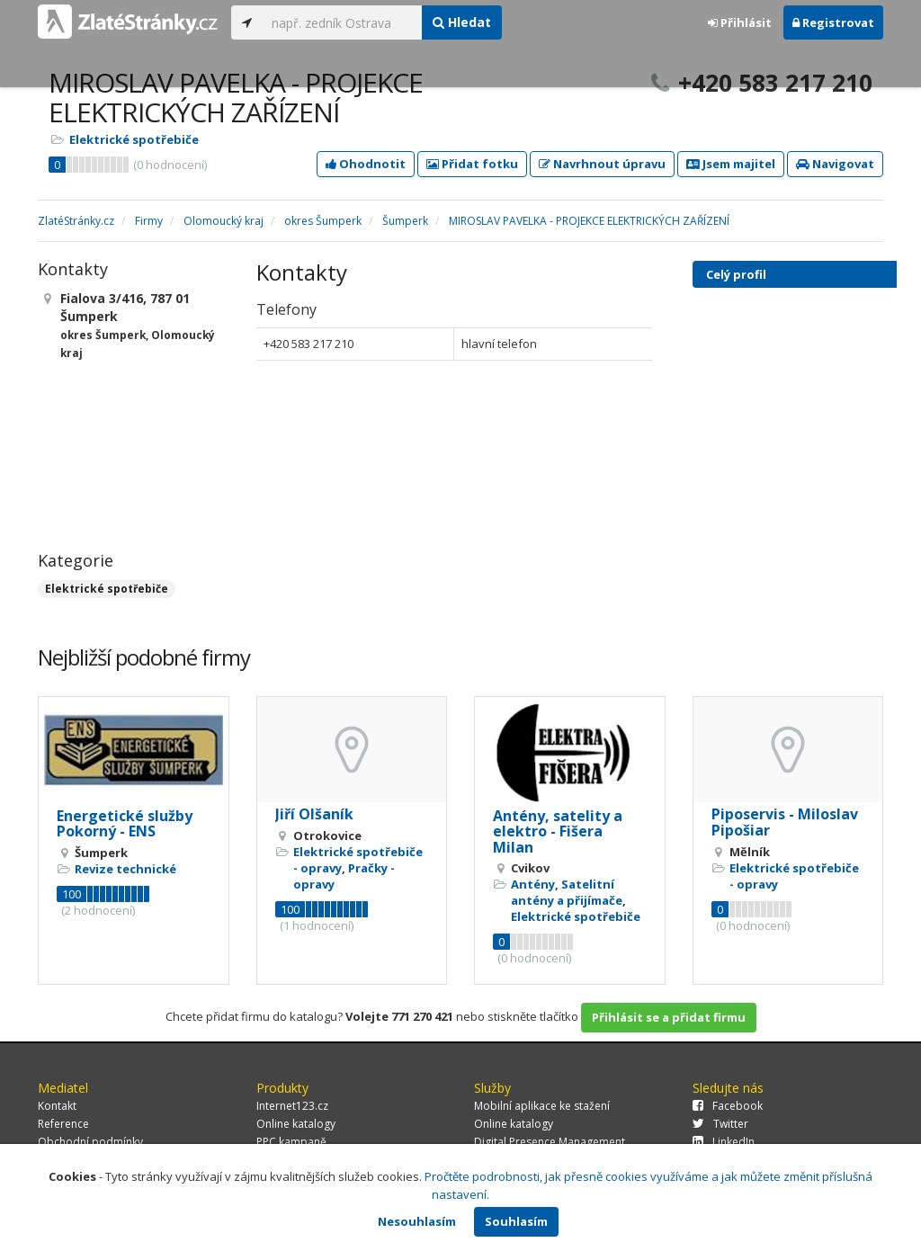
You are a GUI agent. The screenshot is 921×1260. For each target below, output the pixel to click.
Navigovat (835, 164)
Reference (63, 1123)
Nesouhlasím (417, 1221)
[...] (342, 22)
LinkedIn (724, 1141)
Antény (533, 884)
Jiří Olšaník (314, 814)
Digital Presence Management (549, 1141)
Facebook (728, 1105)
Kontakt (57, 1105)
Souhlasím (516, 1221)
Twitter (720, 1123)
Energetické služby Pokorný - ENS (124, 824)
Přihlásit (740, 22)
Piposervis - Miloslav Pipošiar (784, 822)
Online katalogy (295, 1123)
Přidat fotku (472, 164)
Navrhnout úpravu (602, 164)
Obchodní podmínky (90, 1141)
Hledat (462, 22)
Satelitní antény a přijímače (566, 892)
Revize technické (125, 869)
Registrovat (833, 22)
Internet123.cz (292, 1105)
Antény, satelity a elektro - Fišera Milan (557, 831)
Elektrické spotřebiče (134, 139)
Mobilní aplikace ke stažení (542, 1105)
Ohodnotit (366, 164)
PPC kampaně (291, 1141)
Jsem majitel (730, 164)
